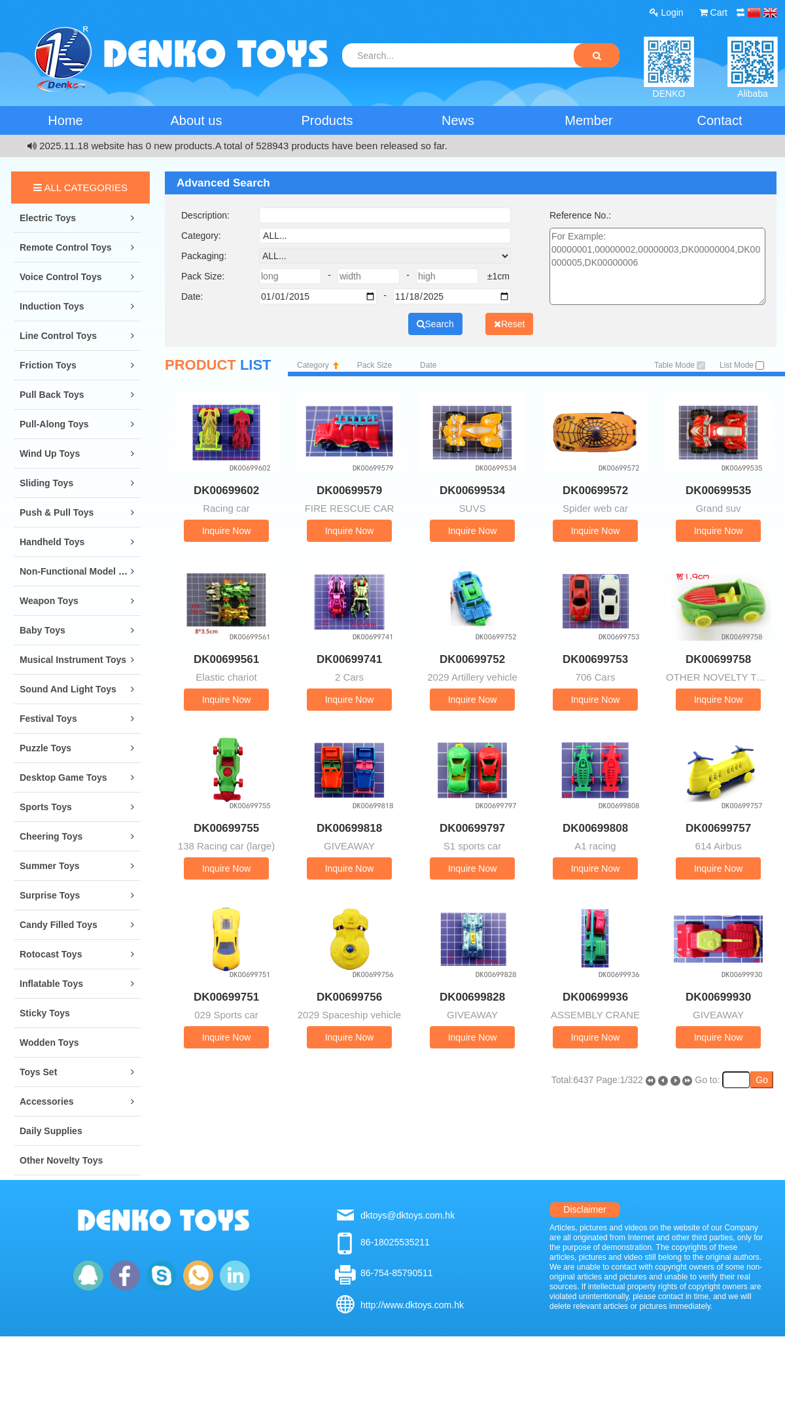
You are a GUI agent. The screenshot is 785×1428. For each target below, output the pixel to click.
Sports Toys (46, 807)
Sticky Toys (45, 1013)
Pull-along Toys (54, 424)
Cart (713, 12)
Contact (719, 120)
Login (667, 12)
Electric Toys (48, 218)
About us (196, 120)
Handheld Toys (52, 542)
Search (435, 324)
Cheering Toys (51, 836)
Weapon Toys (49, 601)
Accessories (47, 1101)
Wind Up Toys (50, 453)
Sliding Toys (46, 483)
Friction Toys (48, 365)
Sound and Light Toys (68, 689)
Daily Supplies (51, 1131)
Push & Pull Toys (57, 512)
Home (65, 120)
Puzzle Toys (45, 748)
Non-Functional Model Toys (79, 571)
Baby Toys (42, 630)
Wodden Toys (49, 1042)
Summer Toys (50, 866)
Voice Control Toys (61, 277)
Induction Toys (52, 306)
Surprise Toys (50, 895)
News (458, 120)
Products (327, 120)
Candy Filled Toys (58, 924)
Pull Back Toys (52, 394)
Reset (509, 324)
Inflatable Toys (51, 983)
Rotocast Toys (51, 954)
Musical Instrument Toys (73, 659)
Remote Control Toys (66, 247)
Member (588, 120)
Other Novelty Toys (61, 1160)
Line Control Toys (58, 335)
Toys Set (38, 1072)
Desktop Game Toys (63, 777)
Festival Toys (48, 718)
